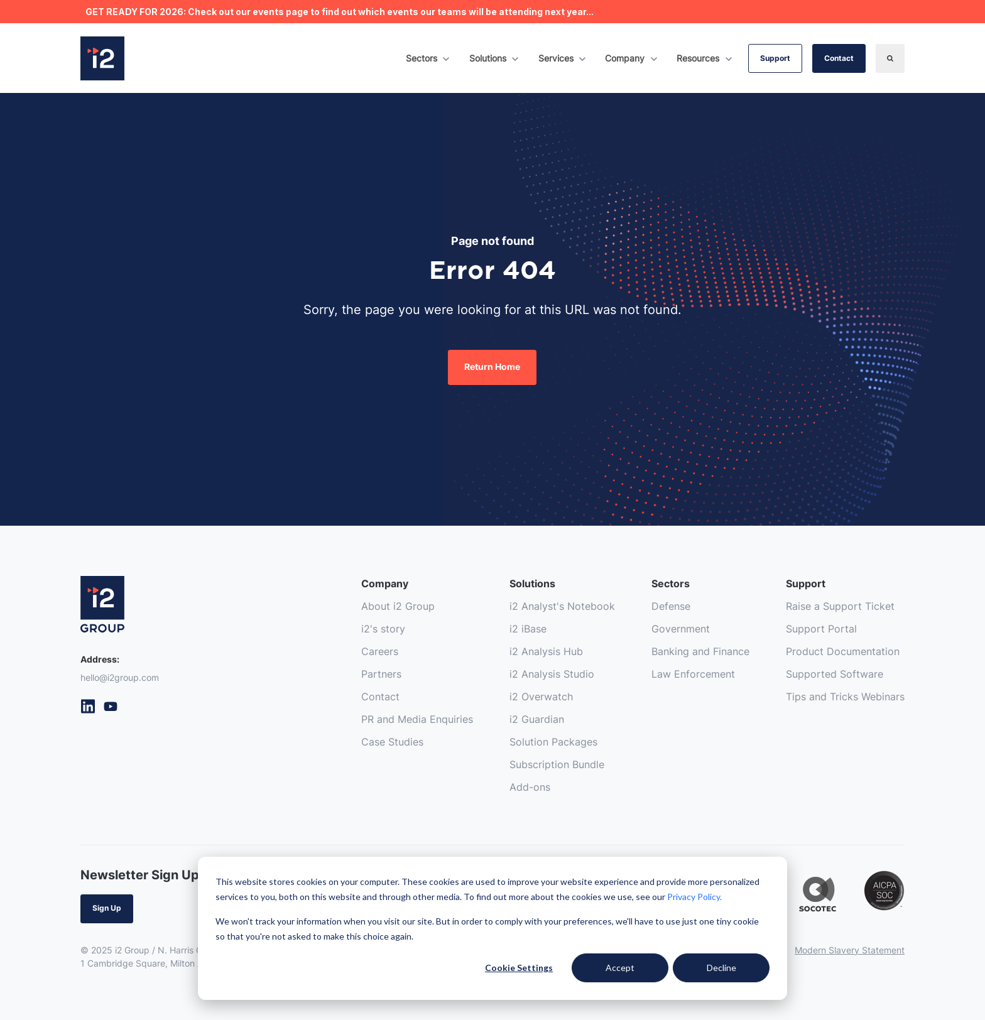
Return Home (492, 366)
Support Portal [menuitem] (821, 628)
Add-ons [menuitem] (529, 787)
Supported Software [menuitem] (834, 674)
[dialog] (492, 928)
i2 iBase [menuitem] (528, 628)
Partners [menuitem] (381, 674)
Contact (839, 58)
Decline (721, 967)
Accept (620, 967)
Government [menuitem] (680, 628)
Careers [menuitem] (379, 651)
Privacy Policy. (694, 896)
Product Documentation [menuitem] (843, 651)
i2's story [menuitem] (383, 628)
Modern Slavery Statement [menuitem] (850, 950)
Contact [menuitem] (380, 696)
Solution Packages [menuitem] (553, 741)
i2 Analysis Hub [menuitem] (546, 651)
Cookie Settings (519, 967)
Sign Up (106, 908)
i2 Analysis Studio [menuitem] (551, 674)
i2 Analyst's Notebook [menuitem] (562, 606)
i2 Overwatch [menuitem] (541, 696)
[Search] (890, 58)
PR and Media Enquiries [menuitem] (417, 719)
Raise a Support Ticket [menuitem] (840, 606)
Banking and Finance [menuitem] (700, 651)
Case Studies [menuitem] (392, 741)
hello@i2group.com (119, 677)
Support (775, 58)
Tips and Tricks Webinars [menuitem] (845, 696)
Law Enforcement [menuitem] (693, 674)
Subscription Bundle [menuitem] (556, 764)
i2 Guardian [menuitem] (536, 719)
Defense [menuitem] (670, 606)
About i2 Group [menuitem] (398, 606)
